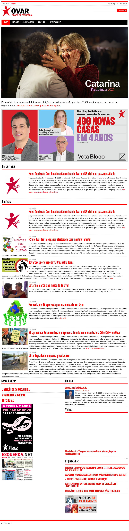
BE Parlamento (122, 4)
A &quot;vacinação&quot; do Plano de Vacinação (86, 479)
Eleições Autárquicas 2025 (23, 22)
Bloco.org (111, 4)
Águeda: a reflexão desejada (76, 387)
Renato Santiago (82, 390)
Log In (13, 4)
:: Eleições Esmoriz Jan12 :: (16, 389)
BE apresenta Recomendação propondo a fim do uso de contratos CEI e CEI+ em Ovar (74, 332)
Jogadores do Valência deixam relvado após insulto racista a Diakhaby (96, 474)
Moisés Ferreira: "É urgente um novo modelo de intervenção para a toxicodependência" (90, 452)
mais (126, 458)
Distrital (42, 22)
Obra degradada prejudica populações (49, 355)
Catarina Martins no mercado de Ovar (49, 285)
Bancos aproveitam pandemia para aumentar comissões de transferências (90, 485)
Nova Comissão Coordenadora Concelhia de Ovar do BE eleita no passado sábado (72, 173)
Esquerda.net (55, 22)
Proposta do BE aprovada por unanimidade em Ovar (56, 304)
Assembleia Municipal (13, 395)
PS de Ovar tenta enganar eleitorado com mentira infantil (60, 239)
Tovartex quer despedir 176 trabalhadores (51, 262)
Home (6, 22)
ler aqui (110, 278)
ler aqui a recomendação (95, 348)
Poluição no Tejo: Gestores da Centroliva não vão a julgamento (92, 491)
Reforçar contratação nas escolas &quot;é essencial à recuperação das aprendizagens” (95, 469)
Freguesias (8, 401)
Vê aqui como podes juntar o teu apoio (38, 105)
